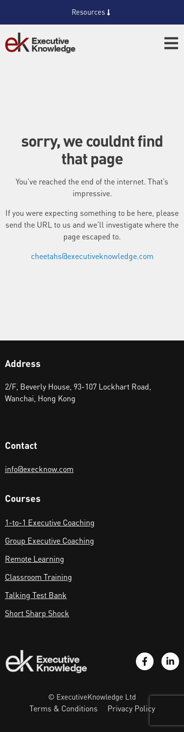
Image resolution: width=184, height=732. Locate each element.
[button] (171, 43)
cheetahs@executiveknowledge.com (92, 256)
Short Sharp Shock (37, 613)
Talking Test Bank (36, 595)
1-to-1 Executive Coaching (50, 522)
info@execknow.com (39, 469)
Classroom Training (38, 577)
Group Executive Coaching (49, 540)
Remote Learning (34, 558)
